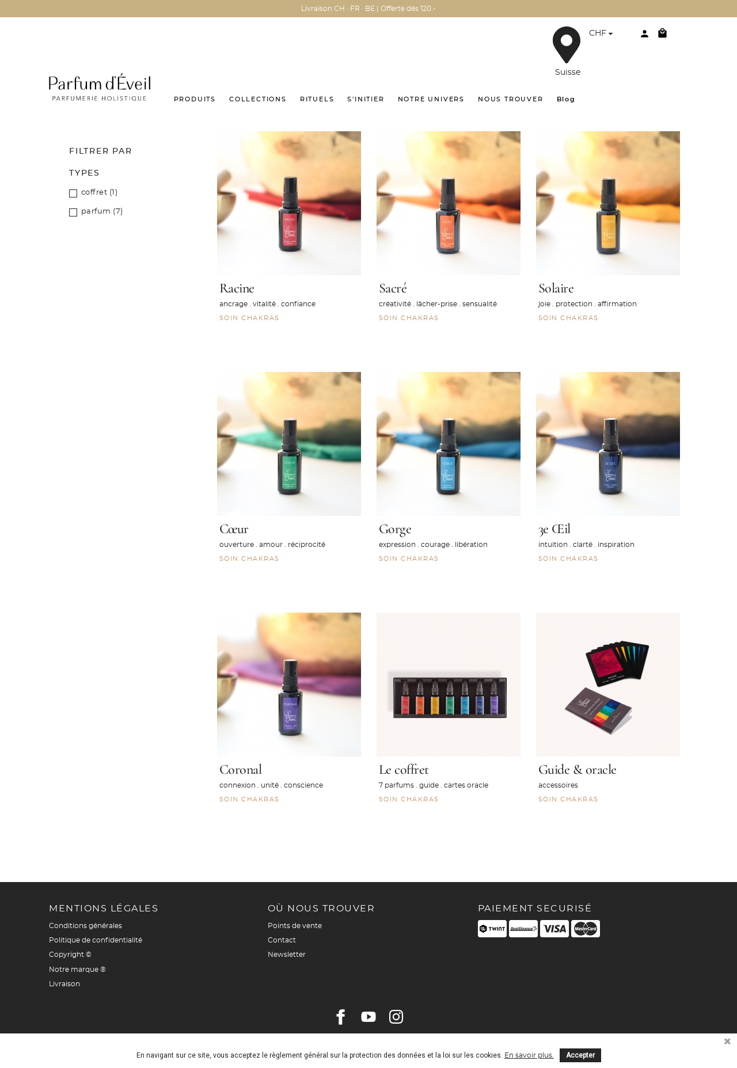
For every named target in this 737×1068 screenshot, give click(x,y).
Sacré (393, 288)
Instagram (396, 1016)
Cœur (234, 528)
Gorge (395, 528)
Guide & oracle (577, 769)
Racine (236, 288)
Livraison (64, 983)
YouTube (368, 1016)
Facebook (340, 1016)
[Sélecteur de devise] (602, 35)
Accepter (580, 1055)
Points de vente (295, 925)
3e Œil (554, 528)
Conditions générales (85, 925)
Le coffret (404, 769)
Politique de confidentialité (95, 940)
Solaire (556, 288)
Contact (282, 940)
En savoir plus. (529, 1055)
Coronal (240, 769)
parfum (102, 211)
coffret (99, 192)
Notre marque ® (77, 969)
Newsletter (287, 954)
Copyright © (70, 954)
